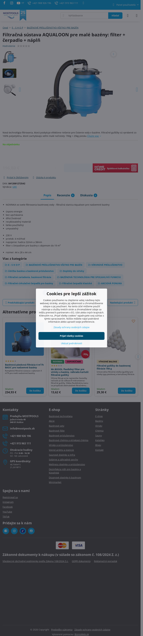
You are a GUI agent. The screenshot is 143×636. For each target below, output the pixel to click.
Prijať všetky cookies (71, 335)
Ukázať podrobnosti (71, 343)
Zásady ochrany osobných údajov (71, 327)
